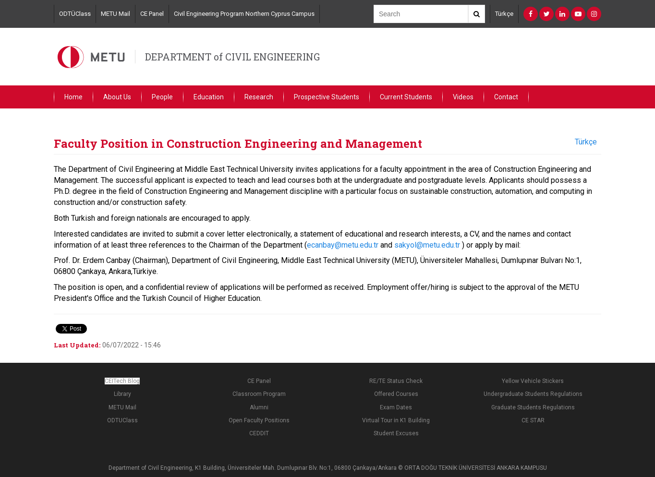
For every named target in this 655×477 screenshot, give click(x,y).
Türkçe (504, 13)
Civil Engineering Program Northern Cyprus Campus (244, 13)
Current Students (406, 97)
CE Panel (152, 13)
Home (73, 97)
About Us (117, 97)
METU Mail (115, 13)
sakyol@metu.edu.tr (427, 245)
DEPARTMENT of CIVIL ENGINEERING (232, 56)
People (162, 97)
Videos (463, 97)
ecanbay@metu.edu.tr (342, 245)
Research (258, 97)
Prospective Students (326, 97)
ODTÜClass (75, 13)
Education (209, 97)
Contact (506, 97)
